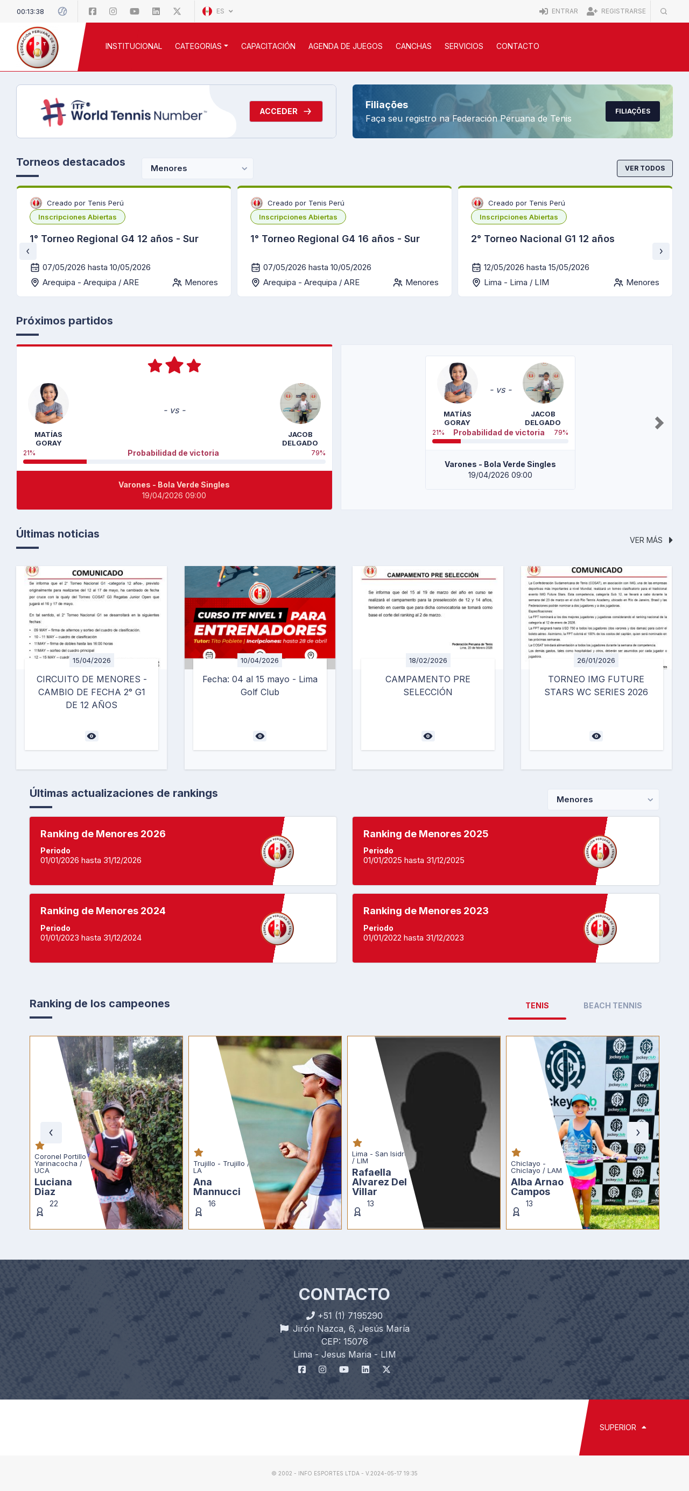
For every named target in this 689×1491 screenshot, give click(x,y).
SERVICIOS (464, 46)
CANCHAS (414, 46)
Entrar (558, 11)
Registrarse (616, 11)
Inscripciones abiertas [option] (77, 217)
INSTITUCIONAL (134, 46)
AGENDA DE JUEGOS (345, 46)
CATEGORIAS (198, 46)
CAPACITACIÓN (268, 46)
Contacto (517, 46)
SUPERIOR (623, 1427)
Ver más (651, 540)
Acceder (286, 111)
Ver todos (645, 168)
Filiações (632, 111)
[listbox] (77, 216)
